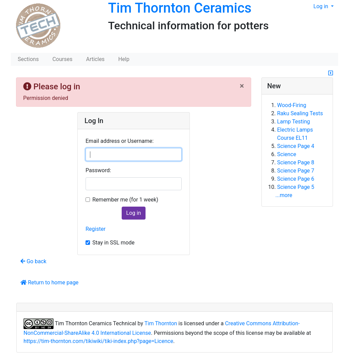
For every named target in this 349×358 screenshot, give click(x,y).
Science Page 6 (295, 179)
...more (283, 195)
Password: (98, 170)
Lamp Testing (293, 121)
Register (96, 229)
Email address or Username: (120, 141)
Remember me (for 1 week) (125, 199)
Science (286, 154)
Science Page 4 (295, 146)
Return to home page (49, 282)
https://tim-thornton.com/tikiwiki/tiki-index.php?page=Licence (98, 341)
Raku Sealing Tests (300, 113)
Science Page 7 (295, 170)
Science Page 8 (295, 162)
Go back (33, 261)
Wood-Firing (291, 105)
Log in (322, 6)
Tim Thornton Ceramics (180, 8)
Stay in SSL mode (113, 242)
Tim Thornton (161, 323)
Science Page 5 (295, 187)
